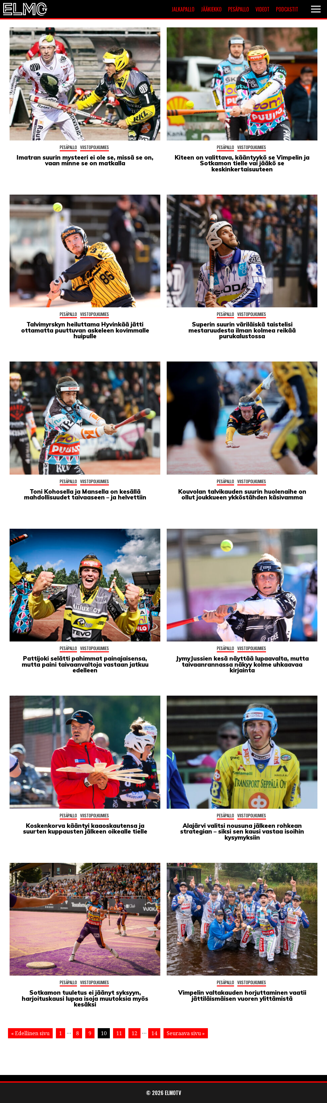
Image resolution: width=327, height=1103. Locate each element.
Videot (262, 9)
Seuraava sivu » (186, 1033)
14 (154, 1033)
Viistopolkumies (94, 147)
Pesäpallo (238, 9)
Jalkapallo (182, 9)
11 (119, 1033)
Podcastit (287, 9)
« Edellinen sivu (30, 1033)
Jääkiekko (211, 9)
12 (134, 1033)
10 (104, 1033)
